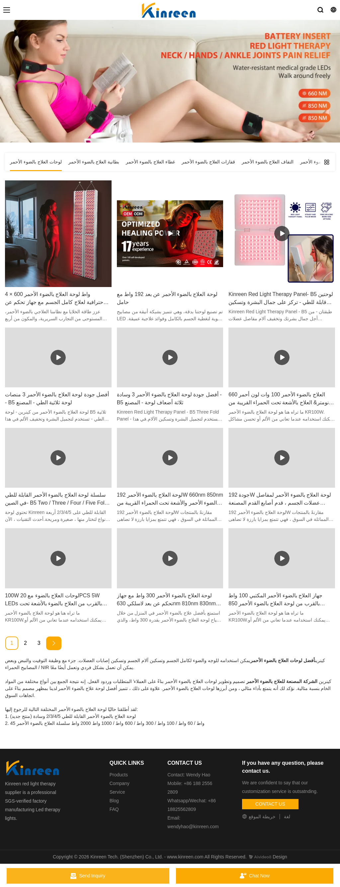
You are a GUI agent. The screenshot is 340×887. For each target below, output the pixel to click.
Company (120, 783)
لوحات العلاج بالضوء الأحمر (154, 111)
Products (119, 774)
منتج (189, 111)
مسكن (205, 111)
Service (117, 792)
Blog (114, 800)
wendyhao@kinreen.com (192, 826)
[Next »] (53, 643)
